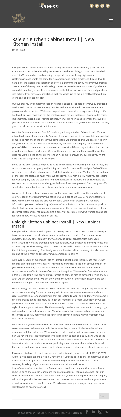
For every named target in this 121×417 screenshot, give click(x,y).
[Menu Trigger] (110, 19)
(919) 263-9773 (49, 5)
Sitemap (77, 412)
